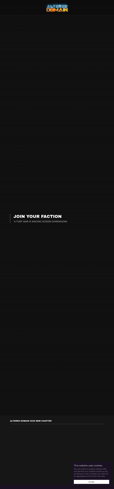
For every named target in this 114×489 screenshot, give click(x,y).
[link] (57, 7)
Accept (91, 482)
